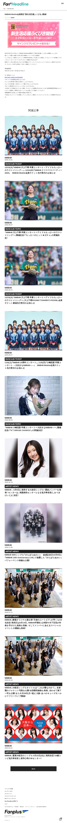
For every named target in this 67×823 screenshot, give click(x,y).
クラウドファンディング (10, 796)
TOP (4, 8)
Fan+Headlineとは (9, 806)
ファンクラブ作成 (9, 788)
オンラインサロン (9, 791)
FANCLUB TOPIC (10, 8)
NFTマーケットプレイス (10, 798)
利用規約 (16, 806)
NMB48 (12, 17)
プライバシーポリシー (30, 806)
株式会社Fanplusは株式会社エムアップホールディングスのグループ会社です (15, 816)
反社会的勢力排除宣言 (41, 806)
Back (33, 769)
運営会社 (22, 806)
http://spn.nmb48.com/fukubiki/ (14, 77)
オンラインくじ (8, 793)
